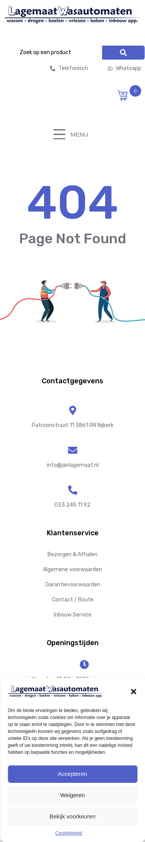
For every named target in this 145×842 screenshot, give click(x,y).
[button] (133, 691)
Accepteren (72, 773)
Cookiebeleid (68, 833)
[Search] (123, 53)
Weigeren (72, 795)
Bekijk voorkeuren (72, 816)
